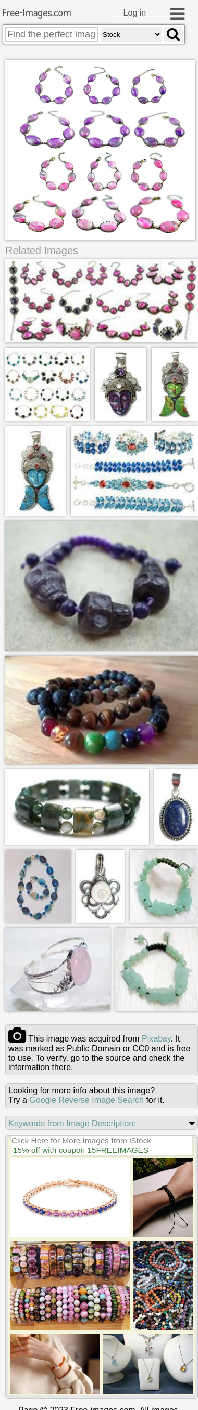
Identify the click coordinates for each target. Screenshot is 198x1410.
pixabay (156, 1038)
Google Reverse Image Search (86, 1099)
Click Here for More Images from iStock (81, 1140)
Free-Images (37, 13)
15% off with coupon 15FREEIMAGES (80, 1149)
